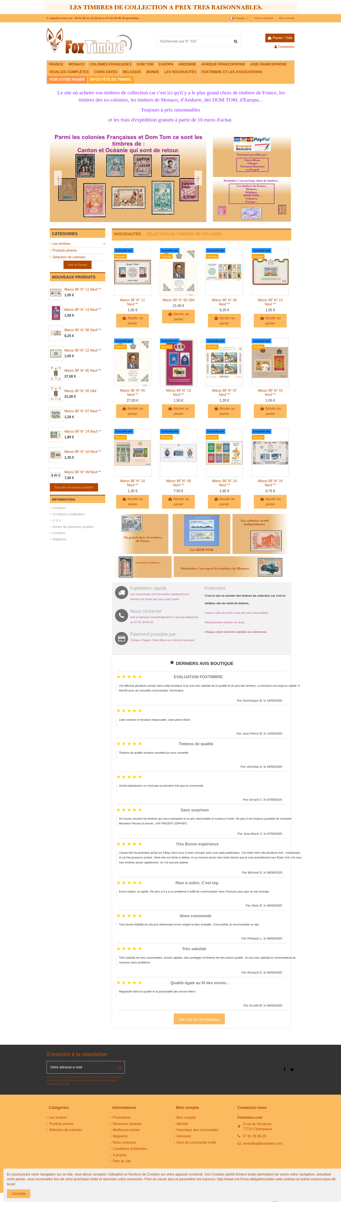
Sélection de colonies (68, 257)
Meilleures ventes (126, 1130)
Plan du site (122, 1161)
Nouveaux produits (127, 1124)
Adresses (183, 1136)
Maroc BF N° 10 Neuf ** (82, 452)
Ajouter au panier (132, 320)
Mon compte (286, 18)
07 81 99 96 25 (254, 1136)
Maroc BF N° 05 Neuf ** (82, 370)
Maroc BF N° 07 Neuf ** (82, 411)
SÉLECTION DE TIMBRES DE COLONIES (184, 234)
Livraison (58, 508)
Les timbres (61, 244)
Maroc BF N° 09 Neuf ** (82, 472)
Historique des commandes (197, 1130)
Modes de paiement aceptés (72, 527)
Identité (182, 1124)
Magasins (59, 539)
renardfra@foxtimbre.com (262, 1143)
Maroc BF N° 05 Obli (80, 391)
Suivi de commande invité (196, 1142)
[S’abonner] (119, 1067)
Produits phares (64, 250)
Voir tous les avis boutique (199, 1019)
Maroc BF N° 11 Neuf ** (82, 289)
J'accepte (18, 1193)
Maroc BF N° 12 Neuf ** (82, 350)
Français (239, 18)
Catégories (65, 234)
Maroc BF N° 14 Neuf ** (82, 431)
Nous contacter (264, 18)
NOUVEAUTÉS (127, 234)
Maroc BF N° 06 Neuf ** (82, 330)
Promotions (121, 1117)
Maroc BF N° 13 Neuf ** (82, 309)
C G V (56, 520)
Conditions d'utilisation (68, 514)
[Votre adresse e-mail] (80, 1067)
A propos (58, 533)
